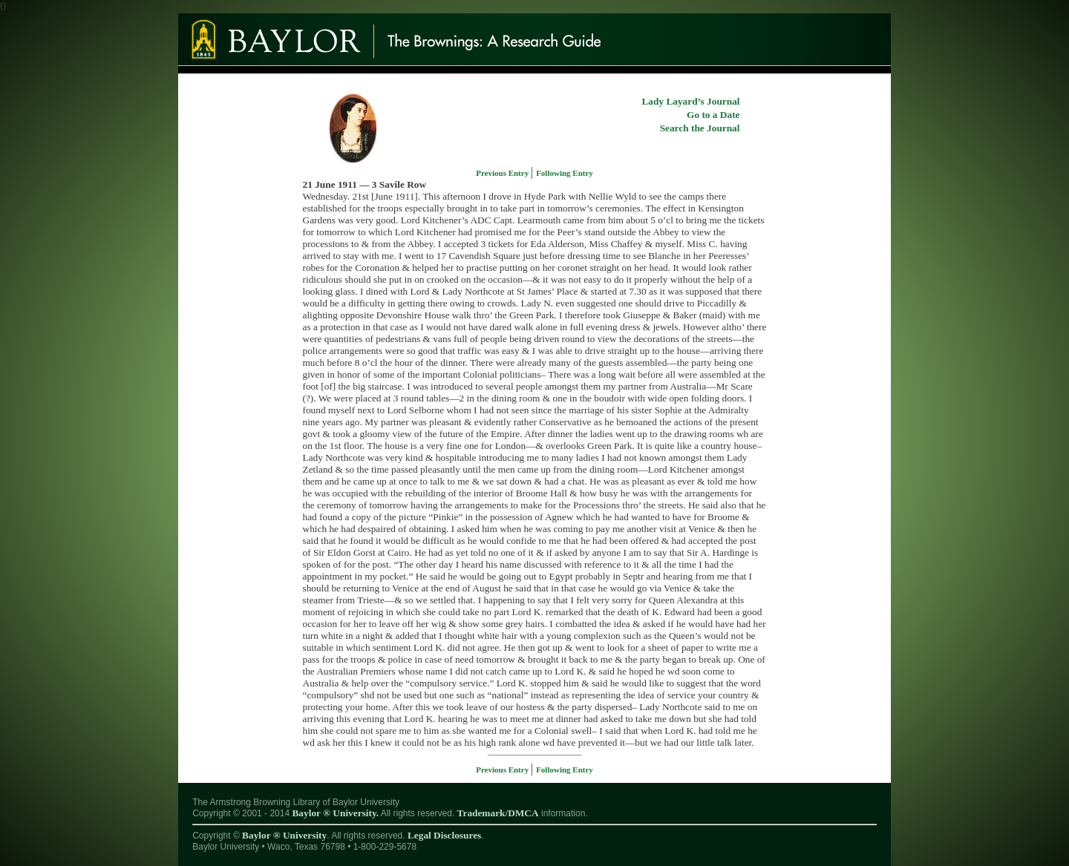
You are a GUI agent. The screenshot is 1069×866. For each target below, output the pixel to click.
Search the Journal (700, 128)
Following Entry (564, 172)
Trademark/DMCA (498, 813)
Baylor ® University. (335, 813)
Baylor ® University (284, 835)
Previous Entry (503, 172)
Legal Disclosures (444, 835)
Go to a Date (713, 114)
